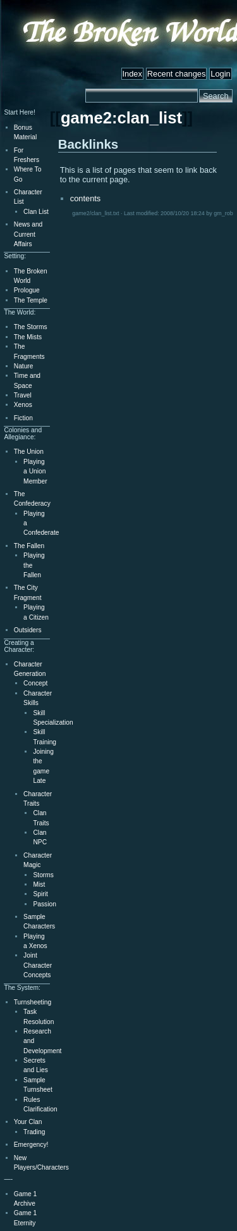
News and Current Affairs (28, 234)
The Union (29, 451)
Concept (35, 683)
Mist (39, 884)
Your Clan (28, 1121)
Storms (43, 875)
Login (220, 73)
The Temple (30, 300)
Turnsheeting (32, 1002)
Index (132, 73)
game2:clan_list (121, 118)
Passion (44, 904)
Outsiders (28, 630)
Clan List (36, 211)
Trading (34, 1131)
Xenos (23, 404)
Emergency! (31, 1144)
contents (85, 198)
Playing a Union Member (35, 471)
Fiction (23, 418)
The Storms (30, 326)
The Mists (28, 337)
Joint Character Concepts (37, 965)
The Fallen (29, 545)
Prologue (27, 290)
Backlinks (88, 144)
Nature (23, 366)
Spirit (40, 893)
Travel (23, 395)
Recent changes (176, 73)
